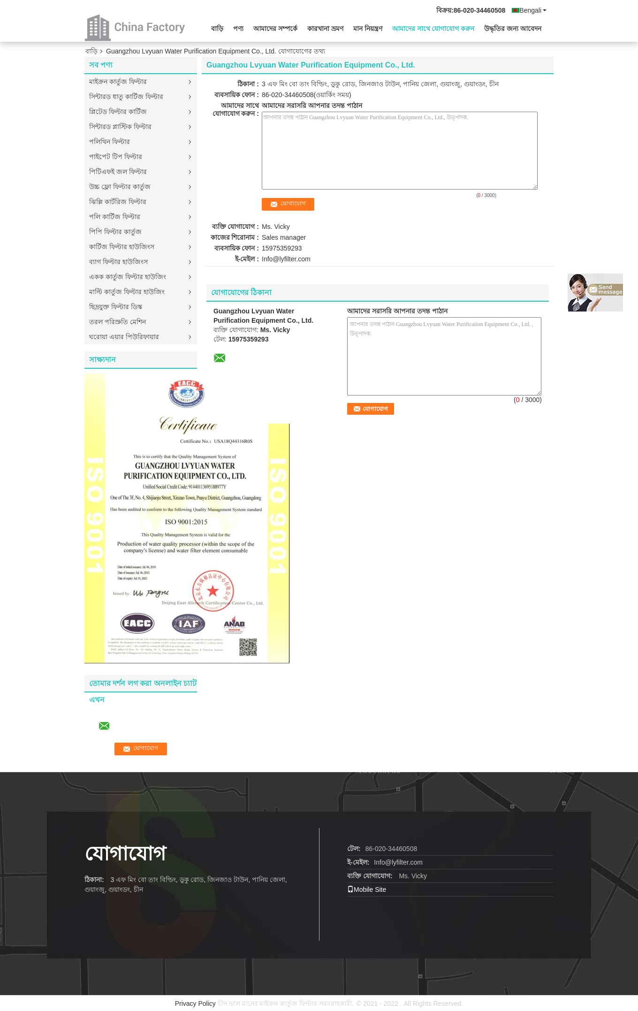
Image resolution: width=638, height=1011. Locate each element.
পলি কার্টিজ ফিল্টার (114, 216)
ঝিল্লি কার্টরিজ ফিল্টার (117, 201)
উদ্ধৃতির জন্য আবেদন (512, 28)
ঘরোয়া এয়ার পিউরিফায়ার (124, 337)
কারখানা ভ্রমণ (325, 28)
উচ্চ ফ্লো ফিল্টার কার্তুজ (120, 186)
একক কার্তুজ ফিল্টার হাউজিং (127, 277)
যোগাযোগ (125, 854)
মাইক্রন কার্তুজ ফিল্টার (118, 81)
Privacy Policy (195, 1003)
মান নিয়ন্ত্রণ (367, 28)
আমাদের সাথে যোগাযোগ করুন (433, 28)
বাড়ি (217, 28)
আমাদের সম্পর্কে (275, 28)
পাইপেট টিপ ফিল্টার (115, 156)
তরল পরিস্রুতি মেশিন (117, 322)
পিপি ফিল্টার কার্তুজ (115, 232)
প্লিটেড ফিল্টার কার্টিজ (118, 111)
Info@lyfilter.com (286, 259)
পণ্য (238, 28)
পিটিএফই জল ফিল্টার (118, 171)
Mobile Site (366, 889)
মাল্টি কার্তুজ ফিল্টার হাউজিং (127, 292)
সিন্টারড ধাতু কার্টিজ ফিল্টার (126, 96)
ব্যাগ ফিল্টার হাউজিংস (118, 262)
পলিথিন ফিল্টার (109, 141)
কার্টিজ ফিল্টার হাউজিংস (121, 247)
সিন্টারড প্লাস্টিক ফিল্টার (120, 126)
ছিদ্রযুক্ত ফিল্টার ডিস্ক (115, 307)
